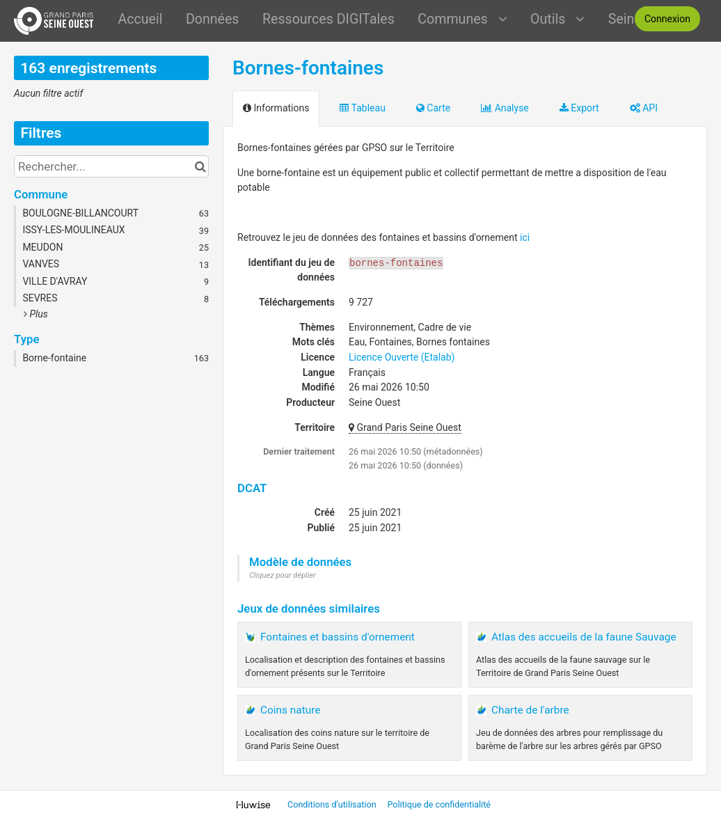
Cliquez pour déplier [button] (282, 575)
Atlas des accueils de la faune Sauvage (583, 637)
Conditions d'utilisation (333, 804)
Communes (462, 19)
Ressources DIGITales (328, 19)
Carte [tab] (433, 107)
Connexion (667, 18)
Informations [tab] (276, 107)
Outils (557, 19)
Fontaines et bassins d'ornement (337, 637)
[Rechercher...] (111, 166)
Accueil (140, 19)
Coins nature (290, 710)
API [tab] (644, 107)
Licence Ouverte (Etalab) (401, 357)
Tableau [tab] (362, 107)
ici (525, 237)
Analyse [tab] (505, 107)
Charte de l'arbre (530, 710)
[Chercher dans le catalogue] (200, 166)
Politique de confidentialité (439, 804)
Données (212, 19)
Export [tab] (579, 107)
